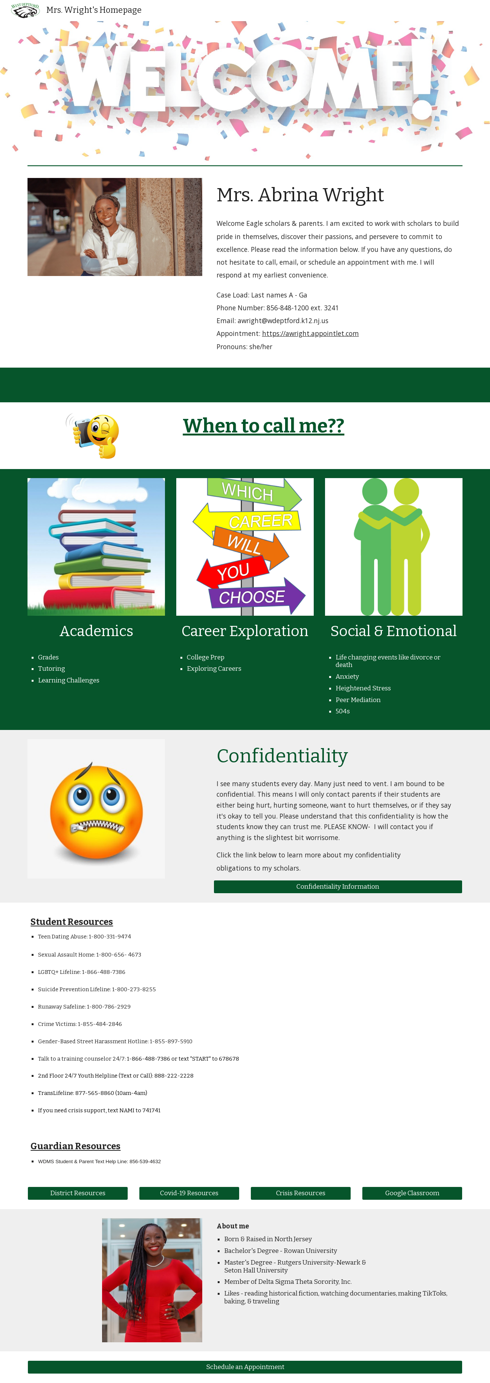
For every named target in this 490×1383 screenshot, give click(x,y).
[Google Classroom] (412, 1193)
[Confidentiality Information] (338, 887)
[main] (338, 195)
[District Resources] (77, 1193)
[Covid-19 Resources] (189, 1193)
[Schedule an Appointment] (245, 1367)
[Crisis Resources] (300, 1193)
